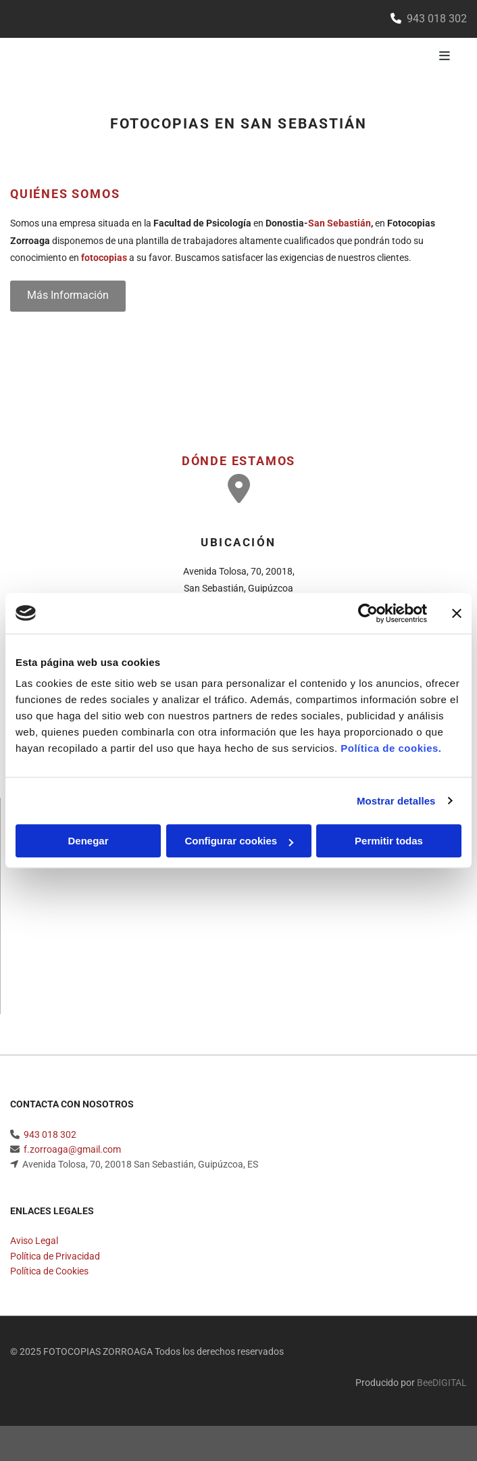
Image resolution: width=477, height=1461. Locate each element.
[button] (68, 296)
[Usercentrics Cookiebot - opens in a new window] (368, 613)
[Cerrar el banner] (456, 613)
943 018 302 (50, 1137)
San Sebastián (339, 223)
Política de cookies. (391, 748)
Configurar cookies (238, 840)
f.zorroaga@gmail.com (72, 1152)
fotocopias (104, 257)
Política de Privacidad (55, 1258)
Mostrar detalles (396, 801)
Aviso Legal (34, 1243)
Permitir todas (389, 840)
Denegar (88, 840)
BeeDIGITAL (442, 1385)
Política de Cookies (49, 1273)
